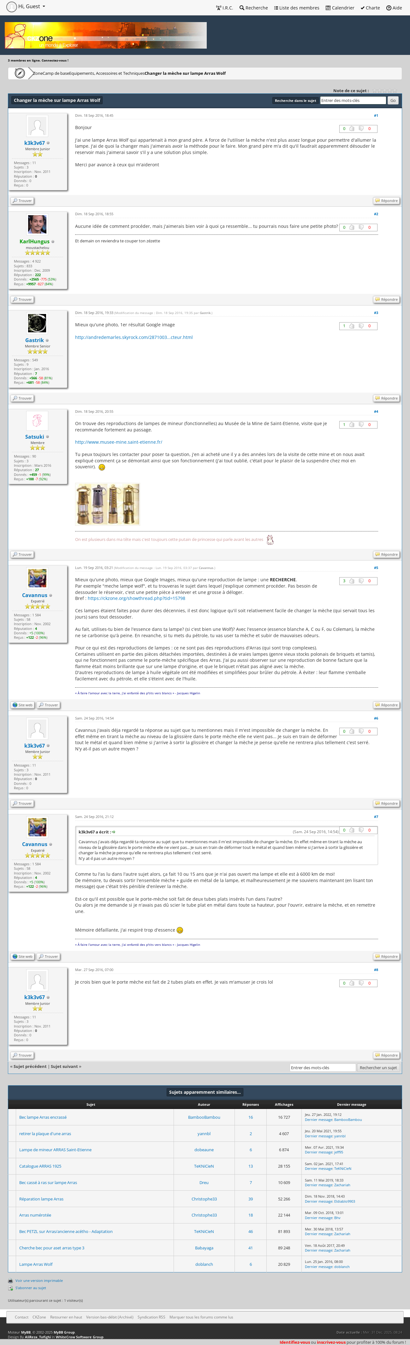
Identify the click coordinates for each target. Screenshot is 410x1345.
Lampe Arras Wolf (35, 1264)
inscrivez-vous (331, 1342)
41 (250, 1248)
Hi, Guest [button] (23, 6)
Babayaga (204, 1248)
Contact (21, 1317)
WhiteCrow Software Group (80, 1337)
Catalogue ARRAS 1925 (40, 1166)
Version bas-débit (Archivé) (110, 1317)
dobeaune (204, 1149)
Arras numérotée (35, 1215)
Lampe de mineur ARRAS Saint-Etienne (55, 1149)
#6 (376, 718)
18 (250, 1215)
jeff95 (338, 1152)
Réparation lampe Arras (41, 1199)
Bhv (337, 1217)
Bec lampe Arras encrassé (43, 1117)
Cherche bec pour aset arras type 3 (51, 1248)
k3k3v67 (34, 142)
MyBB (26, 1332)
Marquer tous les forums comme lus (201, 1317)
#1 (376, 115)
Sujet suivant (64, 1066)
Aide (394, 8)
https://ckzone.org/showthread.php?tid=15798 (136, 598)
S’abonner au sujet (30, 1287)
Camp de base (76, 73)
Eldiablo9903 (344, 1201)
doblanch (204, 1264)
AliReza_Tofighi (38, 1337)
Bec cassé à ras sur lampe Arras (48, 1182)
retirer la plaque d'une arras (45, 1133)
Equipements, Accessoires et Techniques (137, 73)
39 (250, 1199)
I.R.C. (224, 8)
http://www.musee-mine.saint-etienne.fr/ (118, 442)
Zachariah (342, 1184)
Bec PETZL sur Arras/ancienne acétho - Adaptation (66, 1231)
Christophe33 (204, 1199)
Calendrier (340, 8)
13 (250, 1166)
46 (250, 1231)
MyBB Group (64, 1332)
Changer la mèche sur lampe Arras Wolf (221, 73)
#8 (376, 969)
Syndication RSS (151, 1317)
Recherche (254, 8)
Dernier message (318, 1119)
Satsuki (34, 436)
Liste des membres (296, 8)
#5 (376, 567)
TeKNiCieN (204, 1166)
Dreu (204, 1182)
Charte (370, 8)
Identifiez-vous (295, 1342)
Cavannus (206, 568)
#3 (376, 312)
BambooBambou (204, 1117)
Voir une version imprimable (39, 1280)
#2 (376, 213)
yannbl (204, 1133)
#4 (376, 411)
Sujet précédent (30, 1066)
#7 (376, 816)
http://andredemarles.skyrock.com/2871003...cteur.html (134, 337)
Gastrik (205, 313)
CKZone (44, 73)
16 (250, 1117)
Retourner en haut (66, 1317)
